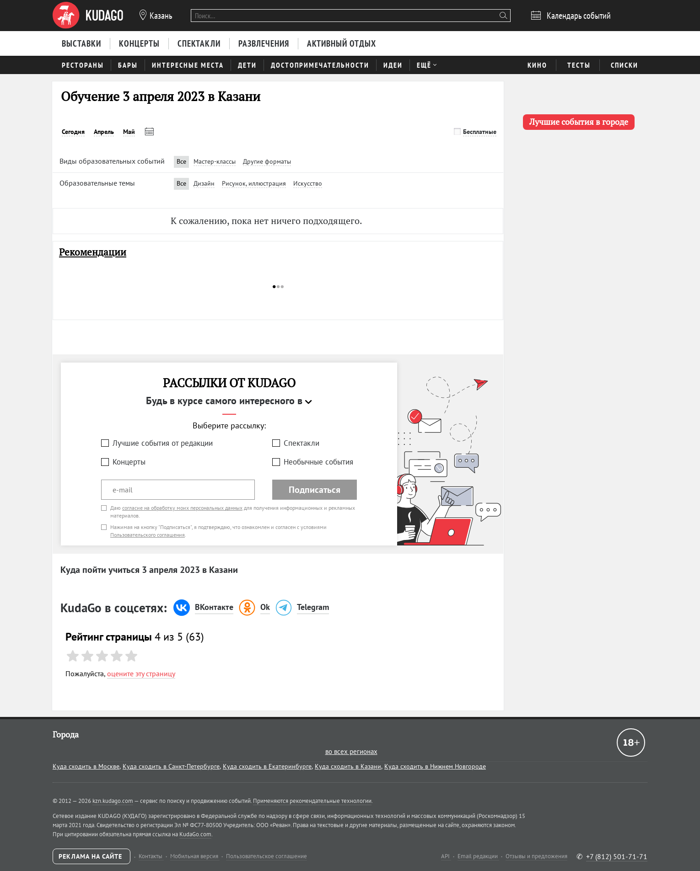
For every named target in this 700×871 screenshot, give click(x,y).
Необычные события (318, 462)
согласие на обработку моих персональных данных (182, 507)
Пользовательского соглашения (147, 534)
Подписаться (314, 490)
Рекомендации (92, 252)
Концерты (129, 462)
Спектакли (301, 443)
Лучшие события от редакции (163, 443)
